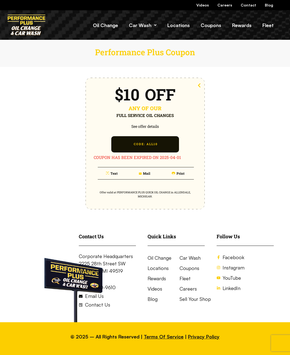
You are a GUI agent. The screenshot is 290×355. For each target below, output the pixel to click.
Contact (248, 5)
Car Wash (143, 25)
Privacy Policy (204, 337)
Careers (224, 5)
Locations (178, 25)
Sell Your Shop (195, 299)
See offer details (145, 126)
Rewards (242, 25)
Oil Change (105, 25)
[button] (142, 25)
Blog (269, 5)
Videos (202, 5)
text (114, 173)
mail (146, 173)
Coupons (211, 25)
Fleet (268, 25)
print (180, 173)
